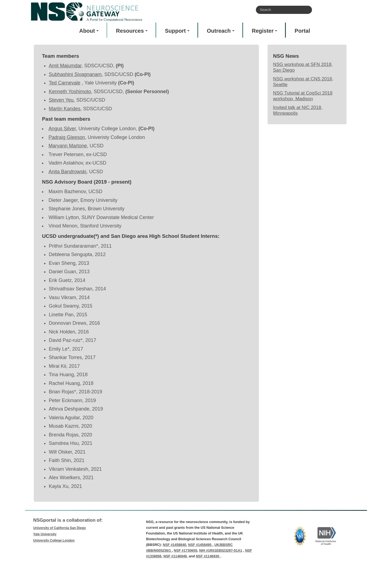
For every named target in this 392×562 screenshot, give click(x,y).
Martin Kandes (64, 108)
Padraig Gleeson (66, 137)
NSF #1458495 (200, 545)
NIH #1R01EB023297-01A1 (220, 550)
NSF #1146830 (208, 556)
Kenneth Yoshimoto (70, 91)
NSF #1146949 (175, 556)
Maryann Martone (67, 145)
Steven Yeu (61, 100)
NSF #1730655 (185, 550)
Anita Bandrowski (67, 171)
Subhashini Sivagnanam (75, 74)
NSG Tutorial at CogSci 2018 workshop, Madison (302, 95)
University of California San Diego (59, 528)
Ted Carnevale (64, 83)
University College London (54, 540)
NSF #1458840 (174, 545)
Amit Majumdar (65, 65)
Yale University (44, 534)
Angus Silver (62, 128)
